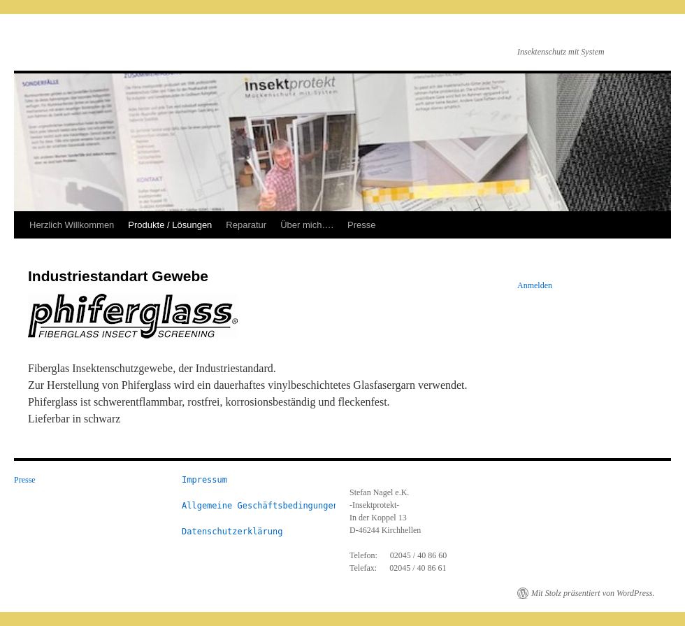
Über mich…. (306, 225)
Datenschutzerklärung (232, 531)
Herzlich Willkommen (71, 225)
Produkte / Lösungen (170, 225)
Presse (361, 225)
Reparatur (246, 225)
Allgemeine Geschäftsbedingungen (260, 506)
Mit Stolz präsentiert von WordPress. (592, 593)
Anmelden (534, 285)
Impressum (204, 480)
